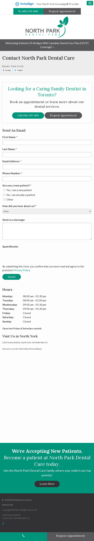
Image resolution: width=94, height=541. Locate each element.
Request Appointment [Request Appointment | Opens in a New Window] (62, 11)
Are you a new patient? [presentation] (16, 185)
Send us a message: (13, 219)
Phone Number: (12, 173)
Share (8, 70)
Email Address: (11, 161)
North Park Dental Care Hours (18, 500)
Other (8, 199)
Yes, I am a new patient (17, 190)
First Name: (10, 137)
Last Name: (9, 149)
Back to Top (7, 504)
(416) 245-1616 (30, 11)
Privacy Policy (22, 270)
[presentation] (22, 254)
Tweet (20, 70)
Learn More (47, 483)
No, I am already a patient (19, 194)
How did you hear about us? (19, 206)
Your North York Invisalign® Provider (47, 4)
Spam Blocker (10, 246)
